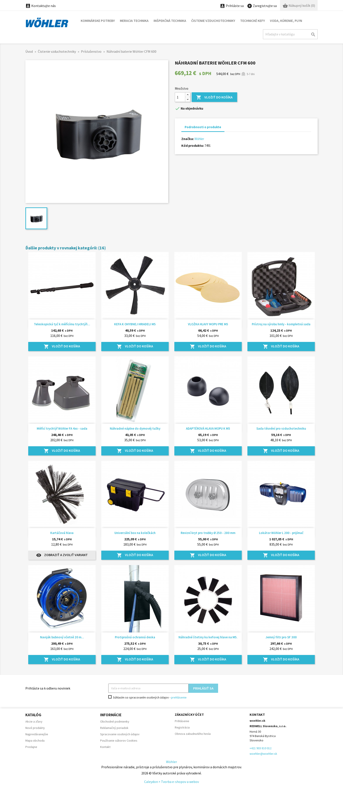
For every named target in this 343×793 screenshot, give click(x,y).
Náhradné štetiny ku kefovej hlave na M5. (208, 637)
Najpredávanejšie (36, 734)
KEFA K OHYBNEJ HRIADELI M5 (135, 324)
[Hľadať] (290, 34)
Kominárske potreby (98, 20)
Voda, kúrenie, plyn (286, 20)
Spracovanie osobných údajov (120, 734)
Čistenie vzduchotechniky (213, 20)
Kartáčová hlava (62, 533)
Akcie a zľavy (33, 721)
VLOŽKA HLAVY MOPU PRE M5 (208, 324)
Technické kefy (252, 20)
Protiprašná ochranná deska (135, 637)
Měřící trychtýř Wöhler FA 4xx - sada (62, 428)
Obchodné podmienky (114, 721)
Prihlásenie (182, 721)
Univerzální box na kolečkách (135, 533)
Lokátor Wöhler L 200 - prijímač (281, 533)
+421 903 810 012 (260, 748)
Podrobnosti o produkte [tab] (203, 127)
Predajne (31, 747)
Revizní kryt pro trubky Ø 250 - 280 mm (208, 533)
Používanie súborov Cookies (118, 740)
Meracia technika (134, 20)
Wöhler (199, 139)
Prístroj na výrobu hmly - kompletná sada (281, 324)
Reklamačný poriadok (114, 728)
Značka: (187, 139)
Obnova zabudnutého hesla (193, 734)
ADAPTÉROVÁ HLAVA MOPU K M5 (208, 428)
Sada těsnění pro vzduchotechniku (281, 428)
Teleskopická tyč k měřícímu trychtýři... (62, 324)
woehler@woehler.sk (263, 754)
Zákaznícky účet (189, 714)
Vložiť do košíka (214, 97)
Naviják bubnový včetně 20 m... (62, 637)
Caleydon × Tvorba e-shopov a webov (171, 781)
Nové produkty (35, 728)
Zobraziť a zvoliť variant (62, 555)
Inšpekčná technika (170, 20)
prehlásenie (179, 697)
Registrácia (182, 727)
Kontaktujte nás (40, 6)
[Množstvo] (180, 97)
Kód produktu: (192, 145)
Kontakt (105, 747)
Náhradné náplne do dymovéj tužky (135, 428)
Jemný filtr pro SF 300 (281, 637)
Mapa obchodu (35, 740)
